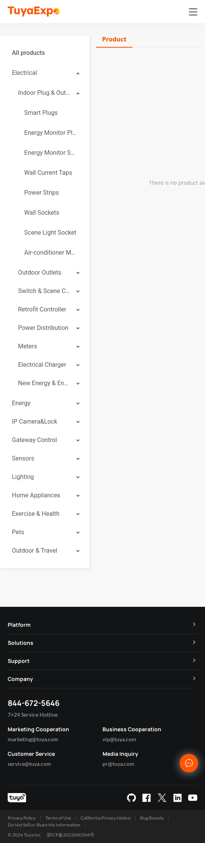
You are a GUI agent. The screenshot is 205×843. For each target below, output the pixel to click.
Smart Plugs (41, 112)
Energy (21, 403)
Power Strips (41, 192)
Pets (18, 532)
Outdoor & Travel (34, 550)
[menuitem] (45, 53)
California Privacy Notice (106, 818)
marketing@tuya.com (33, 739)
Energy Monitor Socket (51, 152)
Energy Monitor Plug (51, 132)
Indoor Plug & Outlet (44, 92)
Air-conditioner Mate (51, 252)
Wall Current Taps (48, 172)
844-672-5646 (34, 703)
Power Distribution (43, 327)
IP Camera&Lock (34, 421)
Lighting (23, 476)
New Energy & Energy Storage (44, 383)
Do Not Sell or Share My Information (44, 825)
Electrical (24, 72)
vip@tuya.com (119, 739)
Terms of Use (58, 818)
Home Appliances (36, 495)
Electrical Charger (42, 364)
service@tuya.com (29, 763)
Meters (27, 346)
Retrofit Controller (42, 309)
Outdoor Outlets (39, 272)
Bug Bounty (152, 818)
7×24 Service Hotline (33, 714)
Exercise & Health (36, 513)
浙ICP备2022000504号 (70, 835)
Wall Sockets (41, 212)
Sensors (23, 458)
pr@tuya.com (118, 763)
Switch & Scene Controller (44, 291)
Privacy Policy (22, 818)
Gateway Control (34, 440)
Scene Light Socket (50, 232)
